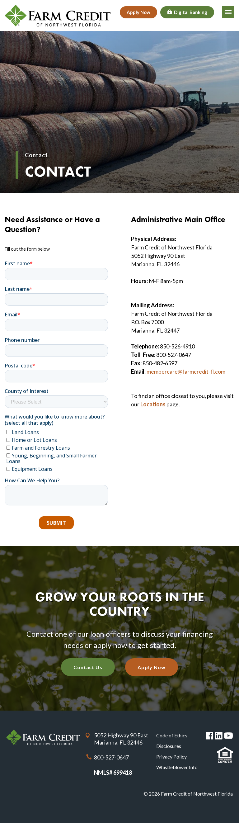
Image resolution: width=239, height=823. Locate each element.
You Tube (228, 736)
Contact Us (87, 667)
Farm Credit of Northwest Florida (43, 737)
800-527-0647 (111, 757)
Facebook (209, 736)
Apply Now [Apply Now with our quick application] (152, 667)
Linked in (219, 736)
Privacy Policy (171, 756)
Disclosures (168, 746)
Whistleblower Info (177, 767)
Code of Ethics (171, 735)
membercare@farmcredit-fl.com (186, 371)
